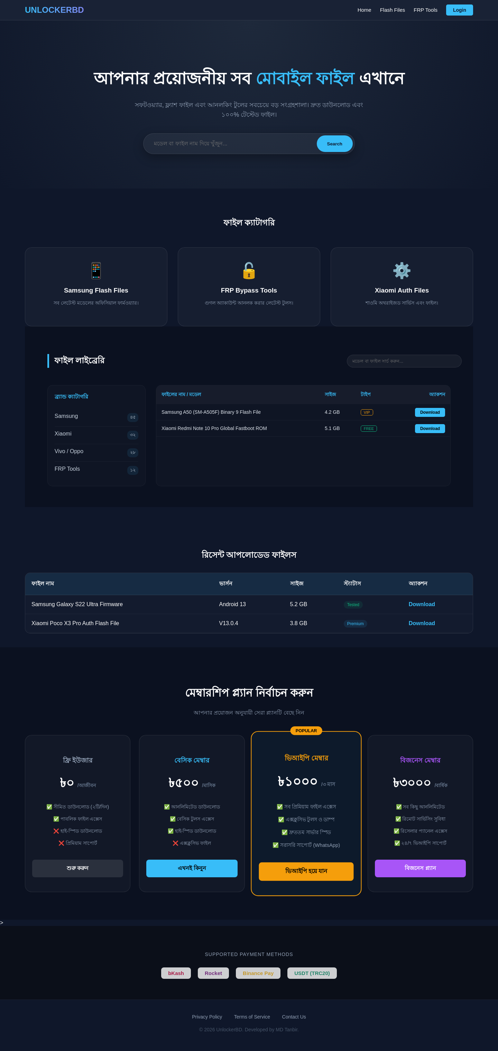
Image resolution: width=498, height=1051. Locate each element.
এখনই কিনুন (192, 868)
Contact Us (294, 1017)
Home (364, 10)
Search (334, 143)
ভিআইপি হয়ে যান (306, 871)
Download (430, 412)
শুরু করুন (78, 868)
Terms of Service (252, 1017)
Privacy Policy (207, 1017)
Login (459, 10)
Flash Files (392, 10)
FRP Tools (425, 10)
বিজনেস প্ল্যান (420, 868)
